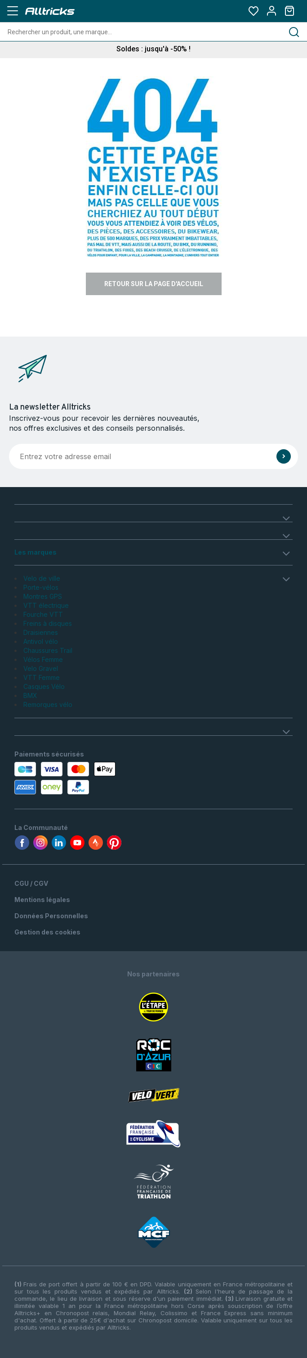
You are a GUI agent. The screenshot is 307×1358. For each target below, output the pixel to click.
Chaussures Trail (47, 650)
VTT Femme (41, 677)
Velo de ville (41, 578)
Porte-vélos (40, 587)
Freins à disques (47, 623)
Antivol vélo (40, 641)
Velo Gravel (40, 668)
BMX (30, 695)
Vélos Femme (43, 659)
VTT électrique (46, 605)
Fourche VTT (43, 614)
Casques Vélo (44, 686)
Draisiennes (40, 632)
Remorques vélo (47, 704)
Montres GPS (42, 596)
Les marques (35, 552)
